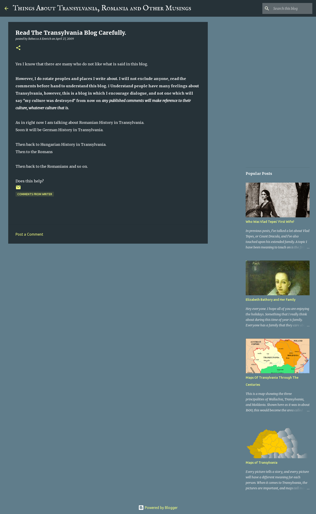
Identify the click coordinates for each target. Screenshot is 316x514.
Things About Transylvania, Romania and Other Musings (102, 8)
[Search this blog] (288, 8)
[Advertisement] (108, 282)
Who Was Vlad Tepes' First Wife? (270, 222)
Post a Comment (29, 234)
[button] (18, 48)
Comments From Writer (34, 194)
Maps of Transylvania (261, 462)
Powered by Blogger (158, 508)
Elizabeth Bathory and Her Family (270, 299)
